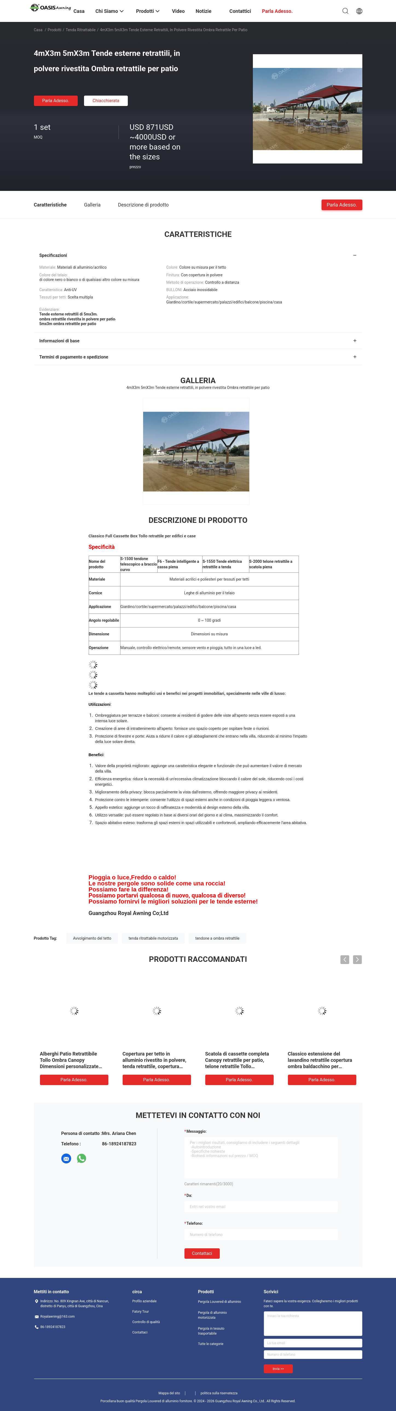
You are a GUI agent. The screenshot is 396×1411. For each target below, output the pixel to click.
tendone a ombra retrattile (217, 938)
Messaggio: (197, 1131)
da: (189, 1195)
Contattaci (202, 1253)
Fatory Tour (140, 1312)
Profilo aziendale (144, 1301)
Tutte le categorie (211, 1344)
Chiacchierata (106, 100)
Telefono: (195, 1223)
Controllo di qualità (146, 1322)
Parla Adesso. (55, 100)
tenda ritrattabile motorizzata (153, 938)
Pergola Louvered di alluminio (219, 1302)
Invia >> (278, 1369)
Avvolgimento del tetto (92, 938)
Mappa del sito (169, 1393)
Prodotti (54, 30)
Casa (38, 30)
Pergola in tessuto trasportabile (211, 1331)
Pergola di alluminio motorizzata (212, 1315)
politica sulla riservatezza (219, 1393)
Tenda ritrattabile (81, 30)
